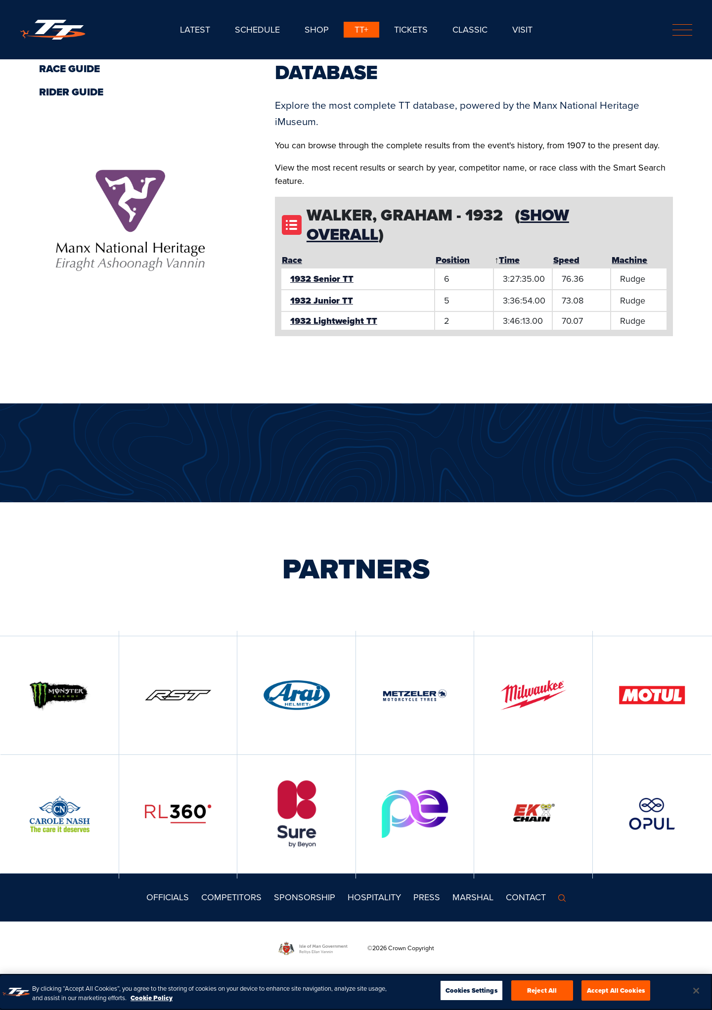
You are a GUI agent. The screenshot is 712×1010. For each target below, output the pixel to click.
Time (509, 260)
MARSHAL (472, 897)
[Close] (696, 994)
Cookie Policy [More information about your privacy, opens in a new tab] (152, 1002)
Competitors (231, 897)
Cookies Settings (471, 994)
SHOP (317, 29)
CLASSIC (470, 29)
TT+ (361, 29)
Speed (566, 260)
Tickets (411, 29)
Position (453, 260)
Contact (526, 897)
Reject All (542, 994)
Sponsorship (304, 897)
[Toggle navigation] (682, 30)
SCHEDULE (257, 29)
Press (426, 897)
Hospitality (374, 897)
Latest (195, 29)
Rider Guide (71, 92)
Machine (629, 260)
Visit (522, 29)
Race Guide (69, 68)
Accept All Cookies (616, 994)
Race (292, 260)
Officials (167, 897)
